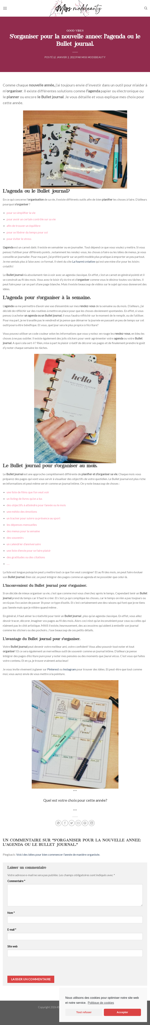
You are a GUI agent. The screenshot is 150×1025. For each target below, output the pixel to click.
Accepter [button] (122, 1012)
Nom (11, 912)
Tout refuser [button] (84, 1012)
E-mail (11, 929)
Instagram (69, 669)
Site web (12, 946)
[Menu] (5, 8)
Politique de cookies (101, 1002)
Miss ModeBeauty (94, 57)
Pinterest (53, 669)
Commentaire (16, 881)
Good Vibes (75, 31)
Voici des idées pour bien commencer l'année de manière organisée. (58, 854)
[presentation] (32, 967)
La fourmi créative (83, 261)
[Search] (145, 8)
